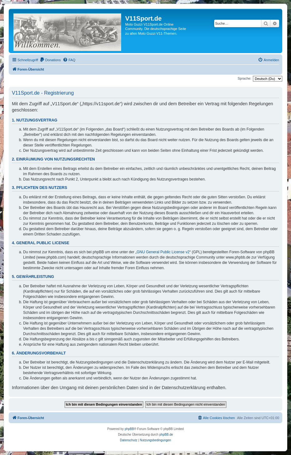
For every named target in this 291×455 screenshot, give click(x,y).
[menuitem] (50, 60)
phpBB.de (166, 434)
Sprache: (244, 78)
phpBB (129, 429)
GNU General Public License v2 (163, 252)
